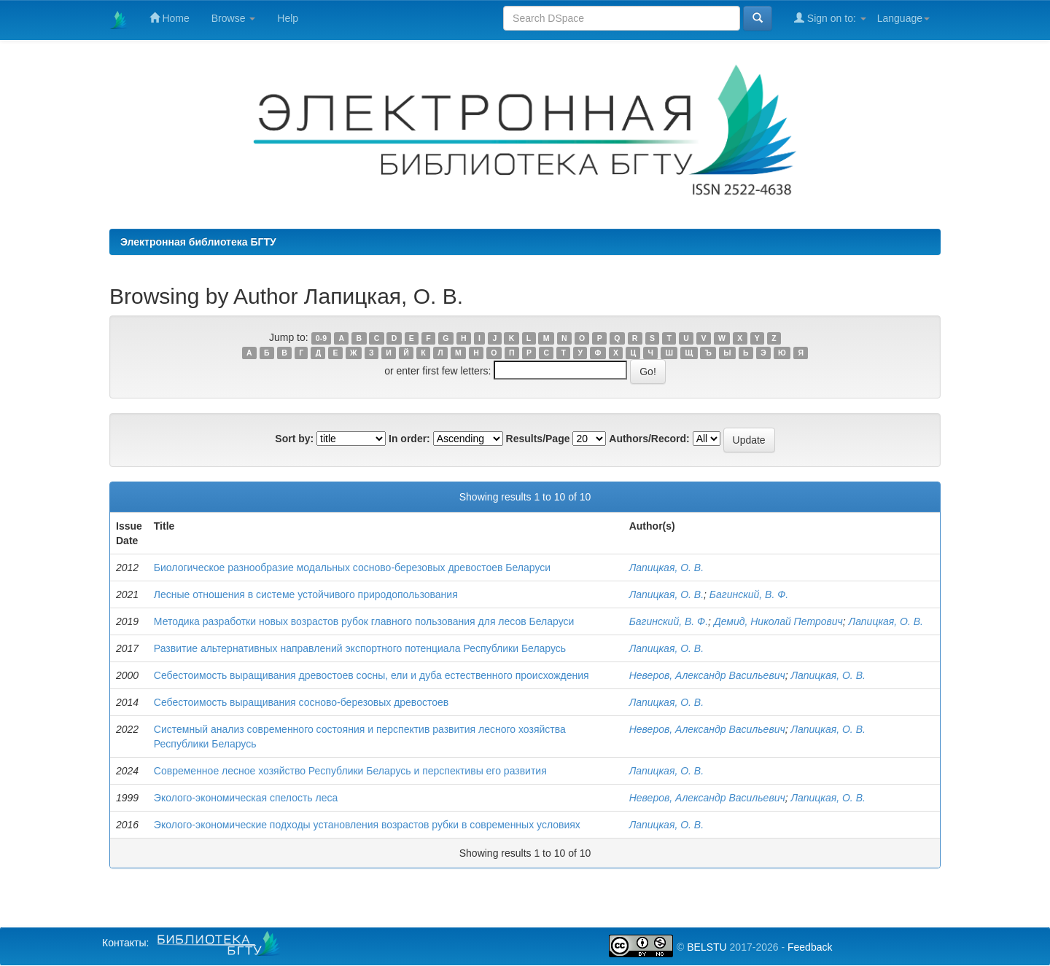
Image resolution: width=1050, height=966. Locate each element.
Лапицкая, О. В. (666, 567)
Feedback (810, 947)
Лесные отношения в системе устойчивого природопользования (306, 594)
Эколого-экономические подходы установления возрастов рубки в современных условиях (367, 824)
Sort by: (294, 438)
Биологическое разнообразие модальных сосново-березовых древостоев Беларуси (352, 567)
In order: (409, 438)
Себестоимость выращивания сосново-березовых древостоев (301, 702)
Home (169, 18)
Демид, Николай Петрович (778, 621)
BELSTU (706, 947)
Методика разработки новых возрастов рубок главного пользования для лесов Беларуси (364, 621)
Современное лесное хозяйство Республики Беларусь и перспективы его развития (350, 771)
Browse (233, 18)
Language (903, 18)
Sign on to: (830, 18)
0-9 (321, 338)
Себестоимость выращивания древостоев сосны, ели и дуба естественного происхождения (371, 675)
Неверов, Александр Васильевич (707, 675)
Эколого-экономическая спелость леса (246, 798)
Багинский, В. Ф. (748, 594)
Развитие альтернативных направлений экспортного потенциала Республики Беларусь (360, 648)
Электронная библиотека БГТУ (198, 242)
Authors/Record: (649, 438)
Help (287, 18)
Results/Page (538, 438)
